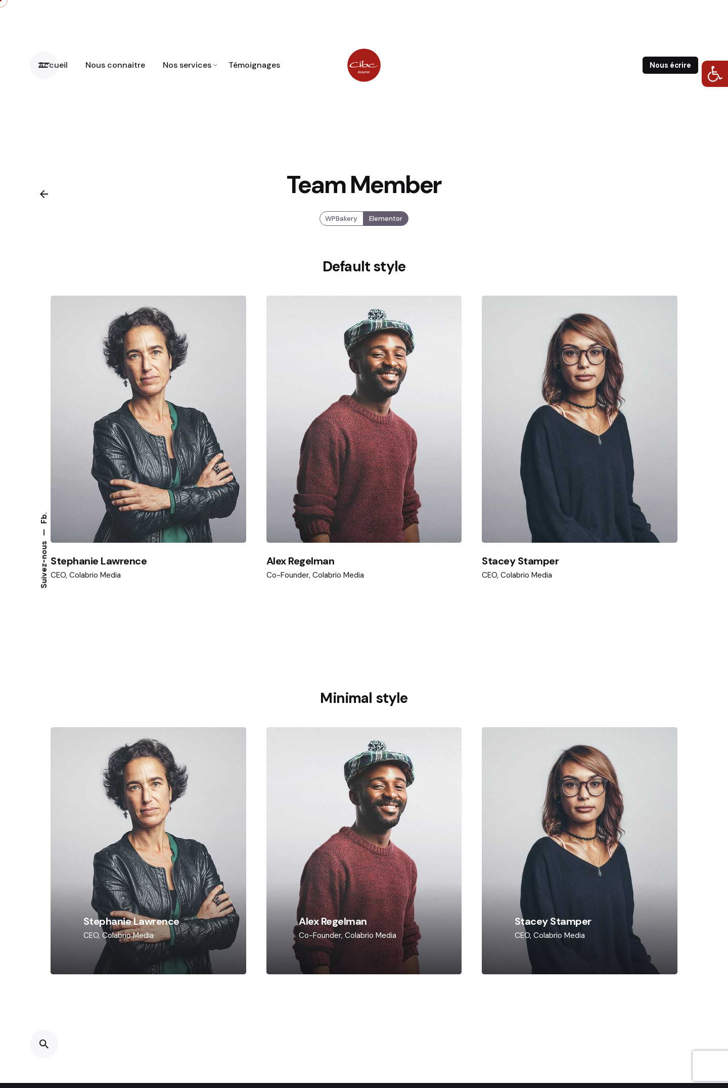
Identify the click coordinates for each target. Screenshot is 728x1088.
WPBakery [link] (342, 226)
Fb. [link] (44, 518)
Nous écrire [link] (670, 65)
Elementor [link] (385, 226)
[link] (715, 74)
